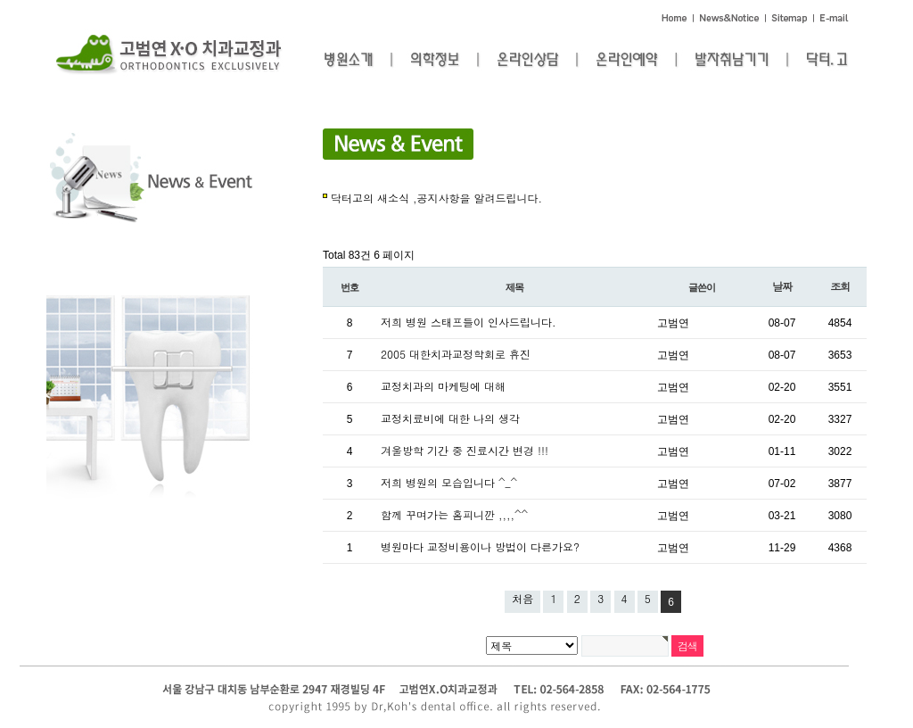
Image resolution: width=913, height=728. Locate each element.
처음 (522, 598)
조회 (840, 286)
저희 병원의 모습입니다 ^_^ (449, 482)
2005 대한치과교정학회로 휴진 (456, 353)
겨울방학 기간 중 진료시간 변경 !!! (464, 450)
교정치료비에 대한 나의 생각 (450, 418)
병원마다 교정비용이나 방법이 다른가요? (480, 546)
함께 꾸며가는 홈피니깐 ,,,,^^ (454, 514)
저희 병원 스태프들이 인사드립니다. (468, 321)
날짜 (782, 286)
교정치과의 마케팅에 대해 (443, 385)
